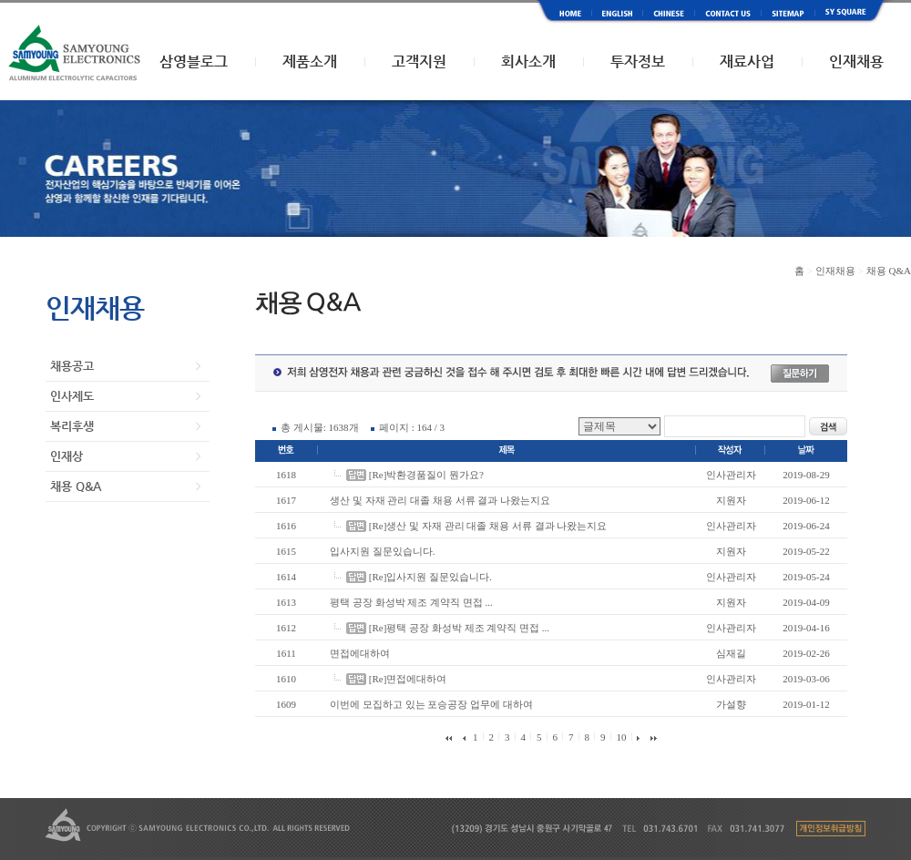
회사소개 (528, 61)
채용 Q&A (75, 486)
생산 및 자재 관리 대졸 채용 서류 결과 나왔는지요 (440, 500)
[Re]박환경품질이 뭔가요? (426, 474)
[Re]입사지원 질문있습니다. (430, 576)
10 (621, 737)
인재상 (66, 456)
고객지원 (419, 61)
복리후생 (72, 426)
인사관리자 (731, 474)
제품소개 (309, 61)
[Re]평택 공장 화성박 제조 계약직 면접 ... (459, 627)
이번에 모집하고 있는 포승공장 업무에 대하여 (431, 704)
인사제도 (72, 396)
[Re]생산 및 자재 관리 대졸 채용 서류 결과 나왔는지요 (488, 525)
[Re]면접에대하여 (408, 678)
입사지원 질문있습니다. (382, 551)
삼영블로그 (193, 61)
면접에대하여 (360, 653)
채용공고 (72, 366)
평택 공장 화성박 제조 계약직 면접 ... (411, 602)
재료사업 (747, 61)
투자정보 (637, 61)
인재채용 (856, 61)
